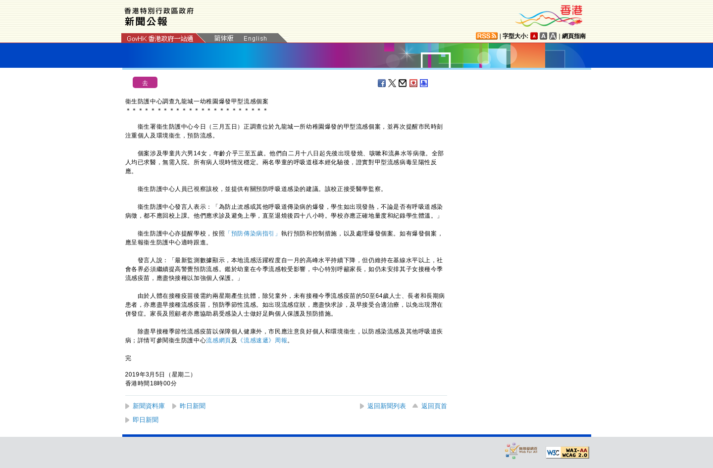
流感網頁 (218, 340)
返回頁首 (434, 406)
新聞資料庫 (149, 406)
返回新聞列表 (386, 406)
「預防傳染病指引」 (253, 233)
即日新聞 (145, 419)
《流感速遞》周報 (262, 340)
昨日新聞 (192, 406)
